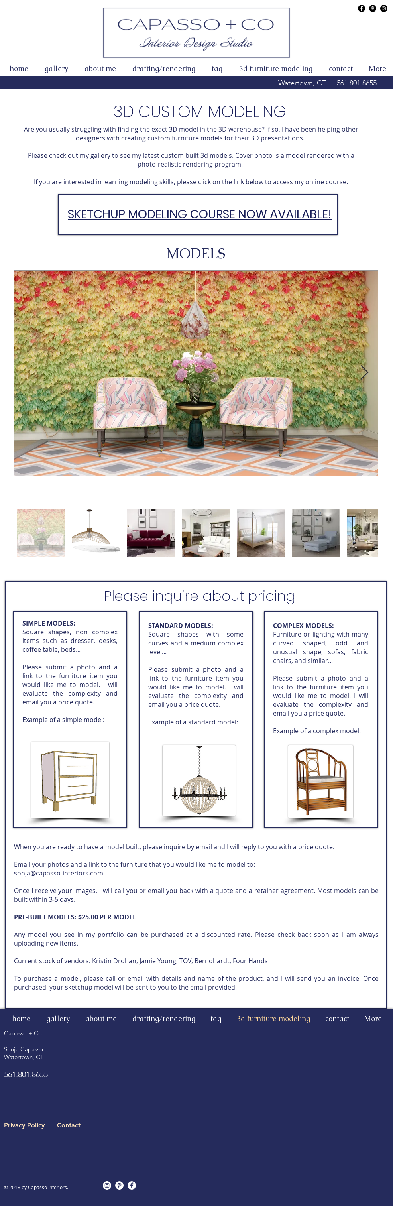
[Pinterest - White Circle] (119, 1185)
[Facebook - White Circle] (132, 1185)
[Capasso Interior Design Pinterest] (372, 8)
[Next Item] (364, 373)
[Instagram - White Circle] (107, 1185)
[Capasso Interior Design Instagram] (383, 8)
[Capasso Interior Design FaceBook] (361, 8)
